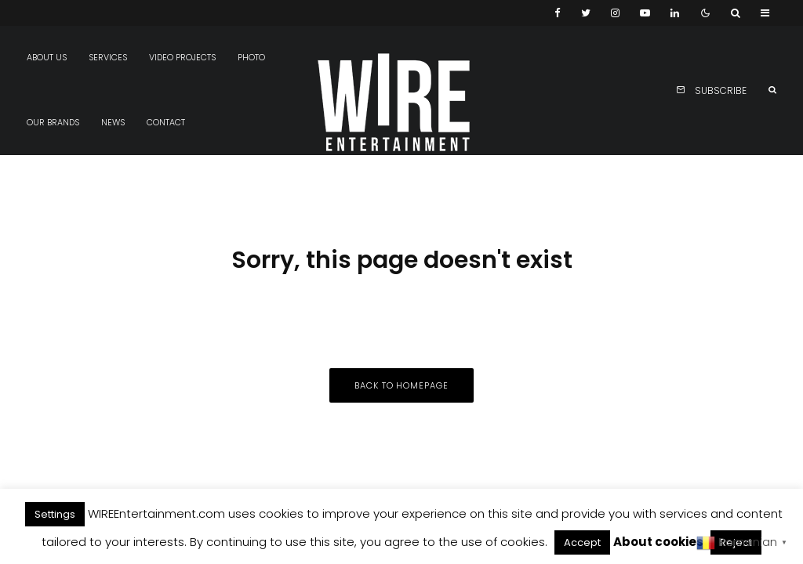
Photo (251, 57)
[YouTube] (645, 13)
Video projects (182, 57)
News (113, 122)
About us (47, 57)
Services (108, 57)
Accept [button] (582, 542)
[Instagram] (615, 13)
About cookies (658, 541)
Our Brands (53, 122)
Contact (166, 122)
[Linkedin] (674, 13)
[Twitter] (586, 13)
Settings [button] (55, 514)
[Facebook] (557, 13)
